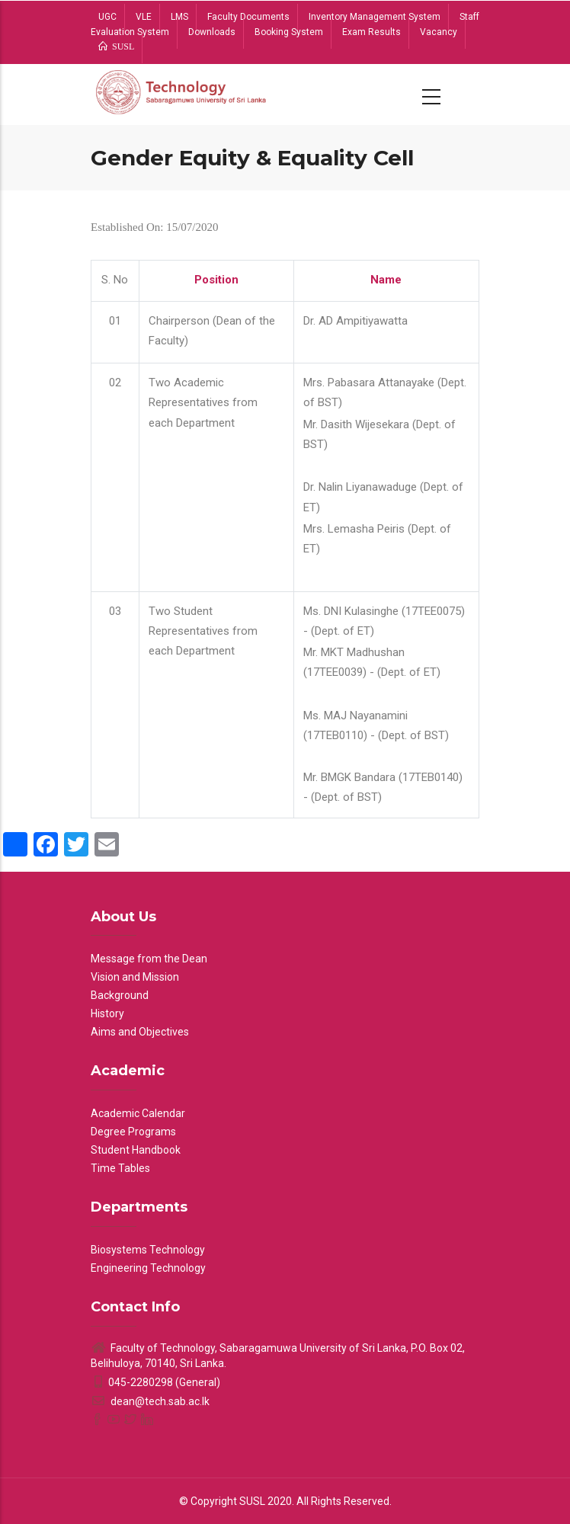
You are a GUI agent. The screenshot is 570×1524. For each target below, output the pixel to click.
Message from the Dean (149, 958)
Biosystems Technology (148, 1250)
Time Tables (120, 1168)
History (107, 1013)
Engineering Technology (148, 1268)
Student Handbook (136, 1150)
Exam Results (371, 32)
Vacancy (438, 32)
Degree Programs (133, 1131)
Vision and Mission (135, 977)
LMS (179, 16)
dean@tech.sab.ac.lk (150, 1401)
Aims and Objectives (140, 1032)
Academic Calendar (138, 1113)
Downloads (211, 32)
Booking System (289, 32)
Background (120, 995)
